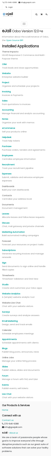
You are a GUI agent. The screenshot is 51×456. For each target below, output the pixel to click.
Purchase (6, 146)
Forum (5, 375)
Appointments (9, 339)
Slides (5, 366)
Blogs (4, 348)
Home (5, 409)
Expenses (6, 173)
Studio (5, 284)
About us (13, 432)
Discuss (6, 222)
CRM (4, 64)
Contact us (8, 420)
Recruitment (8, 164)
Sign (4, 262)
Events (5, 384)
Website (6, 73)
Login (9, 7)
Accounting (8, 109)
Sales (4, 100)
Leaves (5, 213)
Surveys (6, 311)
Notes (5, 119)
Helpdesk (6, 137)
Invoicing (6, 91)
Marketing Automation (13, 232)
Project (5, 82)
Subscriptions (9, 250)
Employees (7, 155)
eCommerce (8, 128)
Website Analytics (11, 293)
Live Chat (6, 394)
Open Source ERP (14, 40)
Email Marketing (10, 321)
